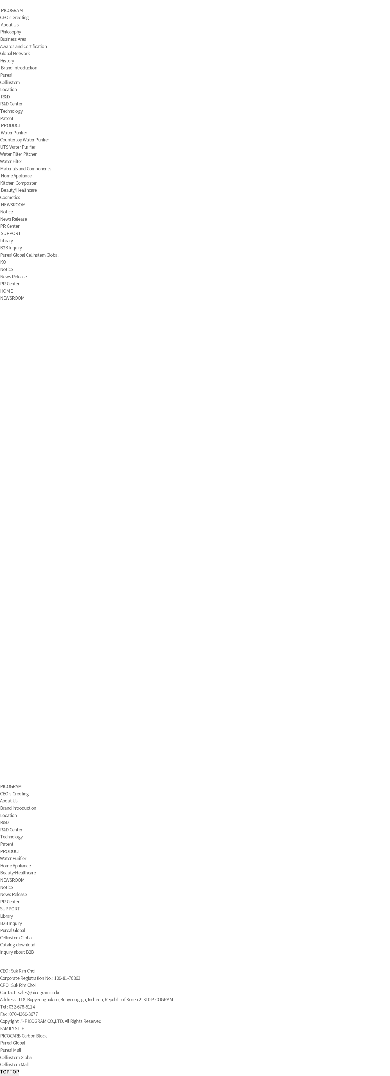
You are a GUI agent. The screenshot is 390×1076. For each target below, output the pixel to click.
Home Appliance (16, 176)
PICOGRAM (12, 10)
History (7, 61)
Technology (11, 111)
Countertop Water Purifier (24, 140)
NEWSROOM (13, 204)
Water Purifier (14, 133)
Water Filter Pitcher (18, 154)
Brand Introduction (19, 68)
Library (6, 240)
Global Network (15, 53)
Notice (6, 212)
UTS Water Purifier (17, 147)
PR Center (9, 226)
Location (8, 89)
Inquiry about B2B (17, 952)
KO (3, 262)
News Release (13, 219)
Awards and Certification (23, 46)
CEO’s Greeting (14, 17)
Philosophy (10, 32)
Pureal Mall (10, 1050)
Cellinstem (10, 82)
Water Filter (11, 161)
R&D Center (11, 104)
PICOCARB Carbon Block (23, 1036)
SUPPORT (11, 233)
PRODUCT (11, 125)
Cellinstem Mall (14, 1064)
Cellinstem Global (42, 255)
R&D (5, 97)
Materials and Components (25, 169)
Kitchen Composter (18, 183)
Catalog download (17, 945)
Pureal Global (12, 255)
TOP (9, 1072)
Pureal (6, 75)
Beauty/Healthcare (19, 190)
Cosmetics (10, 197)
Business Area (13, 39)
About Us (10, 25)
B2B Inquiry (11, 248)
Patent (6, 118)
